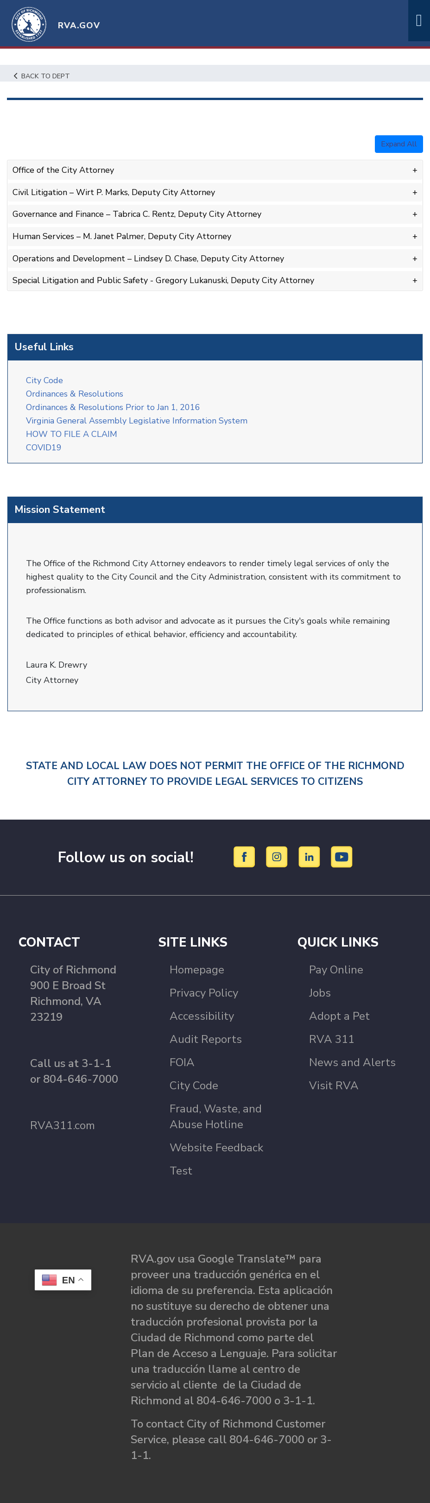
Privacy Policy (204, 992)
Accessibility (202, 1016)
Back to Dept (42, 76)
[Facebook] (246, 856)
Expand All (399, 144)
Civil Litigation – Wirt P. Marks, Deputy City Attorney (114, 192)
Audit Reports (206, 1039)
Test (181, 1170)
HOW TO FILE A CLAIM (71, 434)
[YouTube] (342, 856)
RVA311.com (62, 1125)
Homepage (197, 969)
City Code (44, 380)
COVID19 (44, 447)
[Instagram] (278, 856)
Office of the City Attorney (63, 170)
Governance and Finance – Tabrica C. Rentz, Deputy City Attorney (137, 214)
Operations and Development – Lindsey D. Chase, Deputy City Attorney (148, 258)
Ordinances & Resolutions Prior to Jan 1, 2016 (113, 407)
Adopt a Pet (339, 1016)
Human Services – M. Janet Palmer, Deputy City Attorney (122, 236)
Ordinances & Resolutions (77, 393)
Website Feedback (216, 1147)
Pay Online (336, 969)
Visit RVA (334, 1085)
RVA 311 (331, 1039)
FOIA (182, 1062)
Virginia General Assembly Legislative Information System (136, 420)
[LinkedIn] (310, 856)
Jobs (320, 992)
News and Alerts (352, 1062)
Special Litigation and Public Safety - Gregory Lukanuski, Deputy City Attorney (163, 280)
